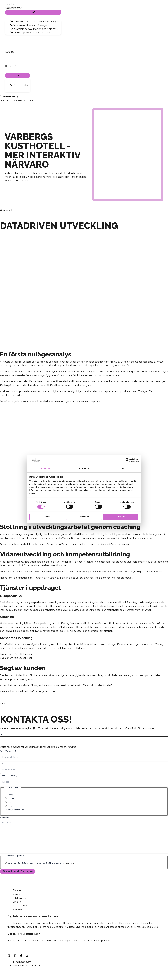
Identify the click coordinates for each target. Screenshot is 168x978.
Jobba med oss (20, 85)
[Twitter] (27, 956)
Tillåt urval (84, 517)
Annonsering (13, 806)
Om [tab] (122, 468)
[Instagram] (8, 956)
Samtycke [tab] (45, 468)
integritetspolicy (68, 863)
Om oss (11, 66)
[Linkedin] (15, 956)
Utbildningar (13, 8)
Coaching (12, 802)
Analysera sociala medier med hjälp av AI (34, 29)
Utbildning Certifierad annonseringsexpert (35, 21)
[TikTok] (21, 956)
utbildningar (87, 577)
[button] (20, 8)
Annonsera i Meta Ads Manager (29, 25)
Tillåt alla (121, 517)
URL (1, 735)
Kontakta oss (20, 909)
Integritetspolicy (22, 961)
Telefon (3, 763)
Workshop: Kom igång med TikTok (30, 32)
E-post (8, 776)
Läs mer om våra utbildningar (16, 654)
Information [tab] (84, 468)
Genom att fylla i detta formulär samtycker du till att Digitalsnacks (41, 863)
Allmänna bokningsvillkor (26, 965)
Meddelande (5, 818)
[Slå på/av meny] (33, 12)
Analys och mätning (16, 810)
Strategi (11, 795)
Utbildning (12, 798)
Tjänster (9, 4)
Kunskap (10, 52)
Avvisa (47, 517)
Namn (8, 751)
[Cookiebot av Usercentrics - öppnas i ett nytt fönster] (127, 460)
